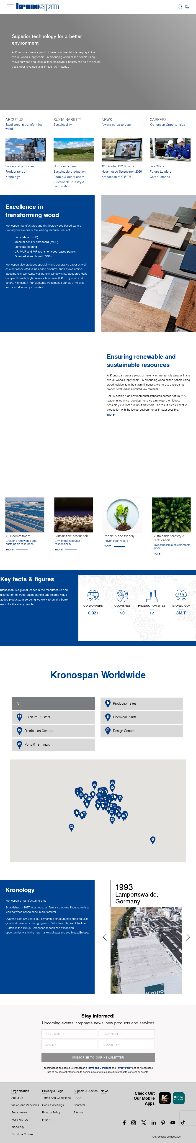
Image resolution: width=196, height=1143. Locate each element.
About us (17, 1098)
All (18, 703)
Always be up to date (116, 125)
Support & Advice (86, 1091)
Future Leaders (160, 171)
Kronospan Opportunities (167, 125)
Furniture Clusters (33, 717)
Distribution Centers (35, 731)
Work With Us (19, 1120)
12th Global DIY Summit (118, 166)
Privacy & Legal (53, 1091)
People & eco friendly (69, 177)
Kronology (12, 177)
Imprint (46, 1120)
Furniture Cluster (22, 1134)
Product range (15, 171)
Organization (20, 1091)
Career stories (160, 177)
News (104, 1091)
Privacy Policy (51, 1112)
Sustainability (63, 125)
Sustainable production (70, 171)
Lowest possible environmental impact (172, 546)
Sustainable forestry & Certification (69, 184)
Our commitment (65, 166)
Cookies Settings (53, 1105)
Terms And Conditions (56, 1098)
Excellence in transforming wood (24, 127)
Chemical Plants (121, 717)
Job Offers (157, 166)
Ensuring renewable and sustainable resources (21, 542)
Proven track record (116, 541)
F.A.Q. (77, 1098)
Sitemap (79, 1112)
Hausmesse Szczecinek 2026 (122, 171)
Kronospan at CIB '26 (116, 177)
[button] (103, 807)
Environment (19, 1112)
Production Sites (121, 704)
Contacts (79, 1105)
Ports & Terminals (33, 745)
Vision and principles (20, 166)
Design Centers (120, 731)
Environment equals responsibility (67, 542)
